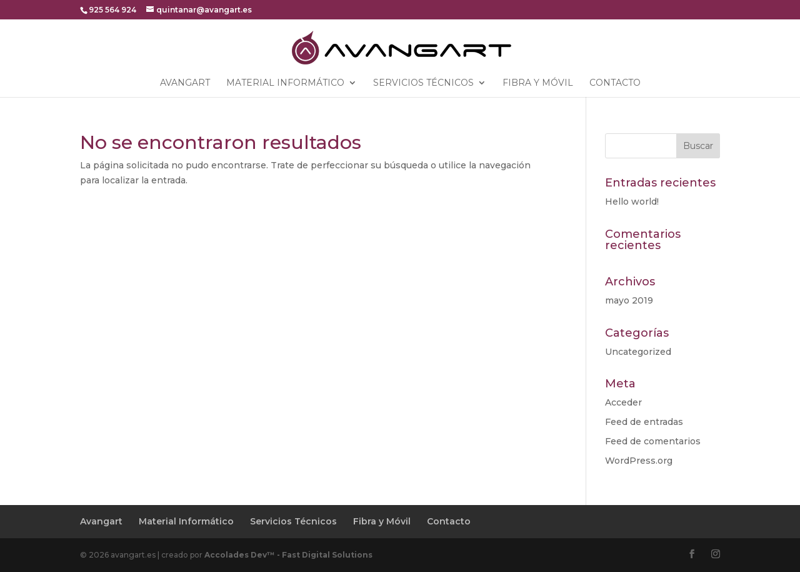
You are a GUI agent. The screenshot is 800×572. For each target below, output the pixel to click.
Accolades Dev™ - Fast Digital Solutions (288, 554)
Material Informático (285, 83)
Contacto (615, 83)
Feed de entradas (644, 421)
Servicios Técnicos (423, 83)
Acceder (623, 402)
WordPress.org (638, 460)
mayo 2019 (629, 300)
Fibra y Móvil (537, 83)
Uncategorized (638, 351)
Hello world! (632, 201)
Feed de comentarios (653, 441)
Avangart (185, 83)
